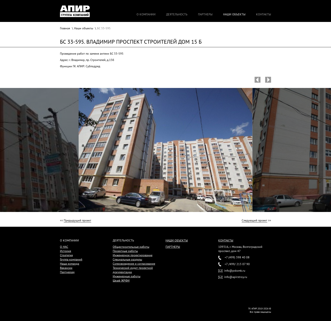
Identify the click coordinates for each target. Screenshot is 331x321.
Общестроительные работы (131, 247)
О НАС (64, 247)
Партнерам (67, 272)
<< (75, 220)
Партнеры (205, 14)
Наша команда (69, 264)
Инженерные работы (126, 276)
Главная (65, 28)
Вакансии (66, 268)
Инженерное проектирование (132, 255)
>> (256, 220)
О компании (146, 14)
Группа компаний (71, 259)
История (65, 251)
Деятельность (176, 14)
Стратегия (66, 255)
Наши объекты (234, 14)
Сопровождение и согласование (134, 264)
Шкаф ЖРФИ (121, 280)
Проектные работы (125, 251)
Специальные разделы (127, 259)
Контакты (263, 14)
